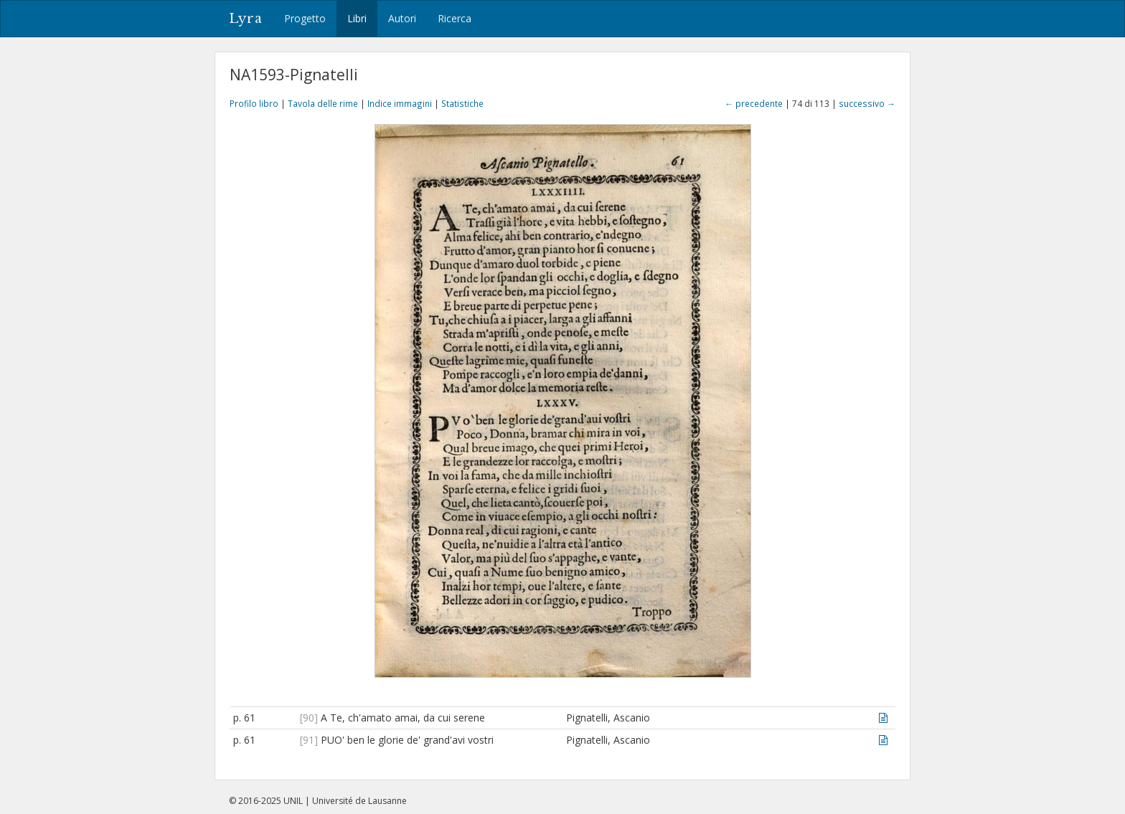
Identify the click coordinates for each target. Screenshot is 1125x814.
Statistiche (462, 103)
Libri (357, 18)
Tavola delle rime (323, 103)
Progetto (305, 18)
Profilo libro (254, 103)
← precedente (754, 103)
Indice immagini (399, 103)
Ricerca (454, 18)
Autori (402, 18)
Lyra (246, 19)
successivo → (867, 103)
